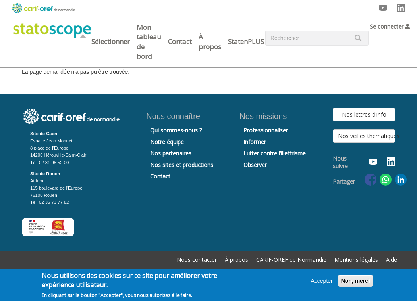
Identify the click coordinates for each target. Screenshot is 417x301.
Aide (391, 259)
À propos (210, 41)
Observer (255, 165)
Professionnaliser (265, 130)
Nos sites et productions (181, 165)
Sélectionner (110, 41)
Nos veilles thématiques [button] (366, 136)
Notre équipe (167, 142)
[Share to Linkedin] (401, 180)
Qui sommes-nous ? (176, 130)
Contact (180, 41)
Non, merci (355, 281)
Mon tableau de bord (149, 42)
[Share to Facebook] (370, 180)
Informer (254, 142)
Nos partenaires (170, 153)
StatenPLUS (246, 41)
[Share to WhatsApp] (386, 180)
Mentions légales (356, 259)
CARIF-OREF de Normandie (291, 259)
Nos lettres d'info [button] (364, 114)
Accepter (322, 281)
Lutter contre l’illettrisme (274, 153)
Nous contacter (197, 259)
